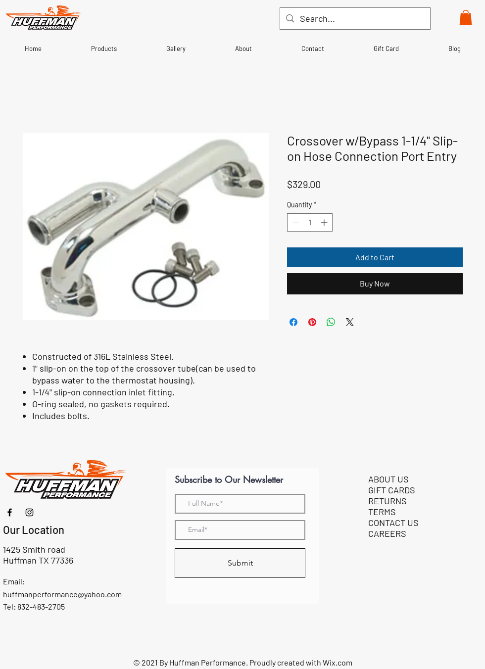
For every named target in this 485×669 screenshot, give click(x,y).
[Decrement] (295, 222)
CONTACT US (393, 522)
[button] (465, 17)
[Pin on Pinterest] (312, 322)
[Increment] (325, 222)
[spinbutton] (310, 222)
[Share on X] (350, 322)
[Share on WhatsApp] (331, 322)
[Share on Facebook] (293, 322)
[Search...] (354, 18)
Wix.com (337, 662)
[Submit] (240, 563)
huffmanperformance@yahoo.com (62, 594)
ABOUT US (388, 479)
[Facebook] (9, 512)
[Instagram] (29, 512)
